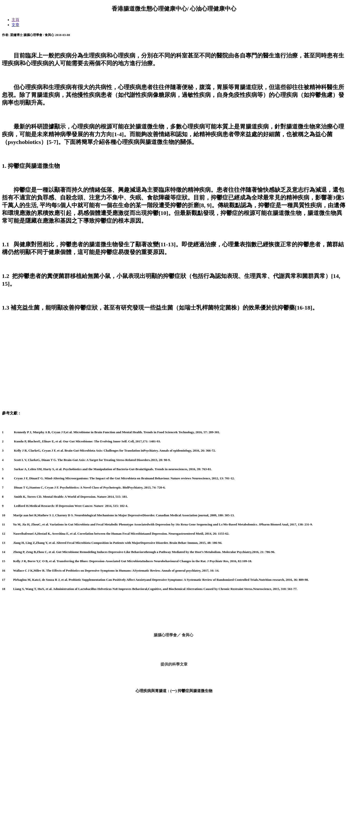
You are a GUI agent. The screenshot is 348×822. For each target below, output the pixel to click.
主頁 (15, 20)
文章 (15, 25)
